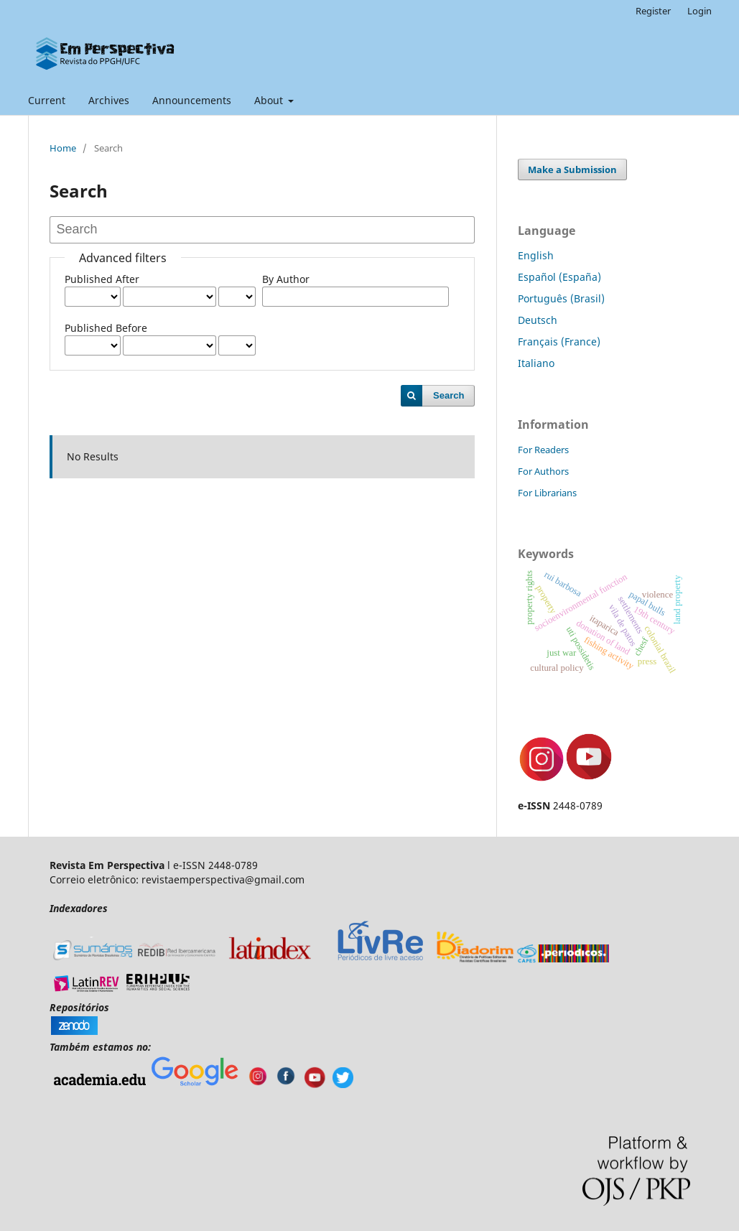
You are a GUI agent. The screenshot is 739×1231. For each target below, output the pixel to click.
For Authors (543, 471)
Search (448, 395)
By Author (286, 279)
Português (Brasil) (561, 298)
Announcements (191, 100)
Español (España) (559, 277)
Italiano (536, 363)
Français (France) (559, 341)
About (270, 100)
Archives (108, 100)
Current (46, 100)
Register (653, 10)
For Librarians (547, 492)
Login (699, 10)
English (536, 255)
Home (63, 147)
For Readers (543, 449)
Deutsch (537, 320)
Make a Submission (572, 169)
